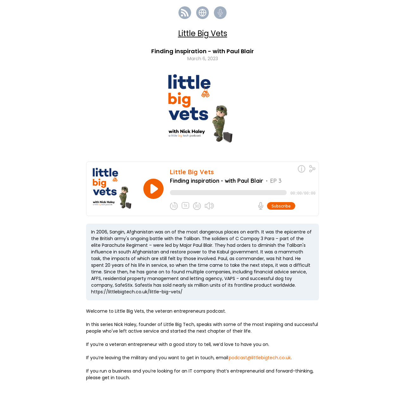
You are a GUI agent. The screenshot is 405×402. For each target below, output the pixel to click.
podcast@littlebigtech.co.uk (260, 360)
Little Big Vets (202, 33)
